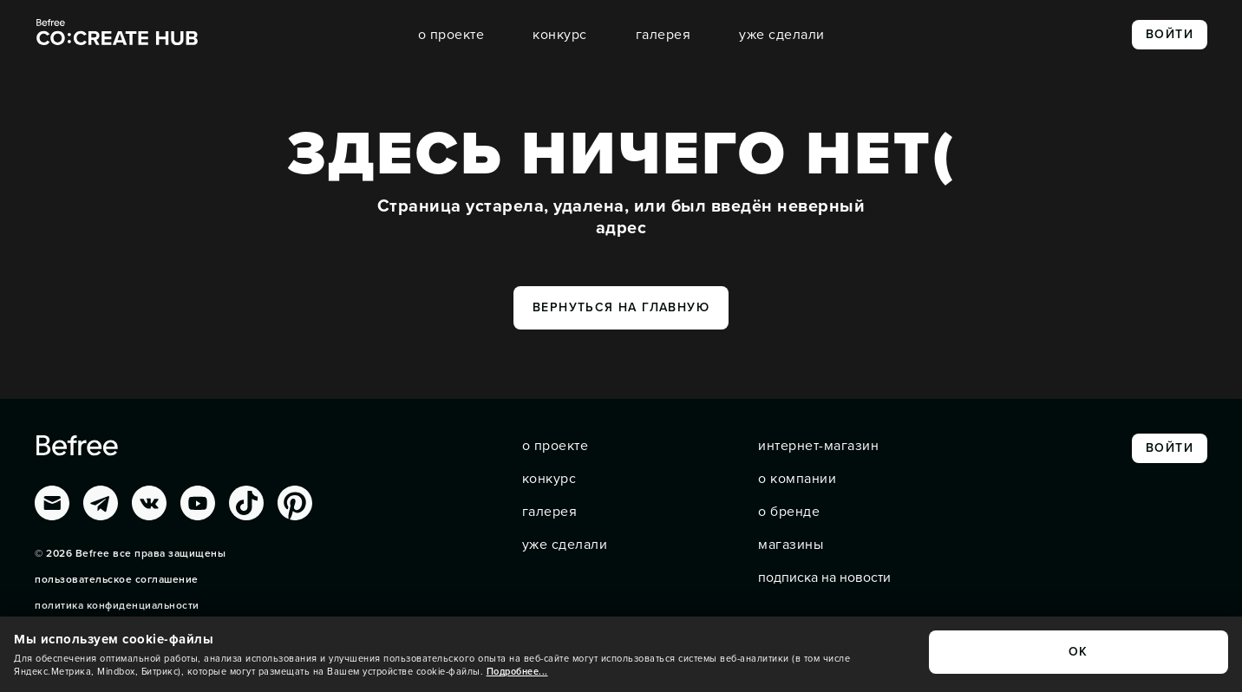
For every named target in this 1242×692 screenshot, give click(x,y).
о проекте (451, 34)
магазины (790, 544)
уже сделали (782, 34)
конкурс (560, 34)
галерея (663, 34)
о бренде (789, 511)
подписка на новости (824, 577)
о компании (797, 478)
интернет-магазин (818, 445)
